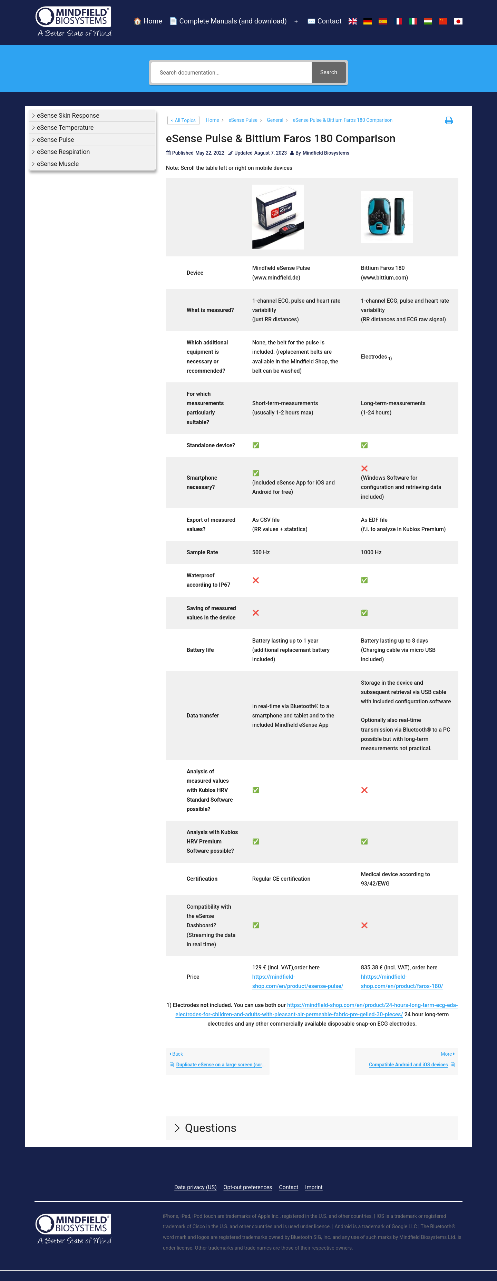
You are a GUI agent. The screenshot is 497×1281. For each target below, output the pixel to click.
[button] (92, 116)
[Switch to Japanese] (458, 21)
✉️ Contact (324, 21)
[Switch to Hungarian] (428, 21)
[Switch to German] (367, 21)
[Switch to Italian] (413, 21)
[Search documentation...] (231, 72)
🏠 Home (147, 21)
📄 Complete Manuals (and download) (228, 21)
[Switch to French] (398, 21)
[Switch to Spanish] (382, 21)
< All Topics (183, 120)
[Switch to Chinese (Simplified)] (443, 21)
